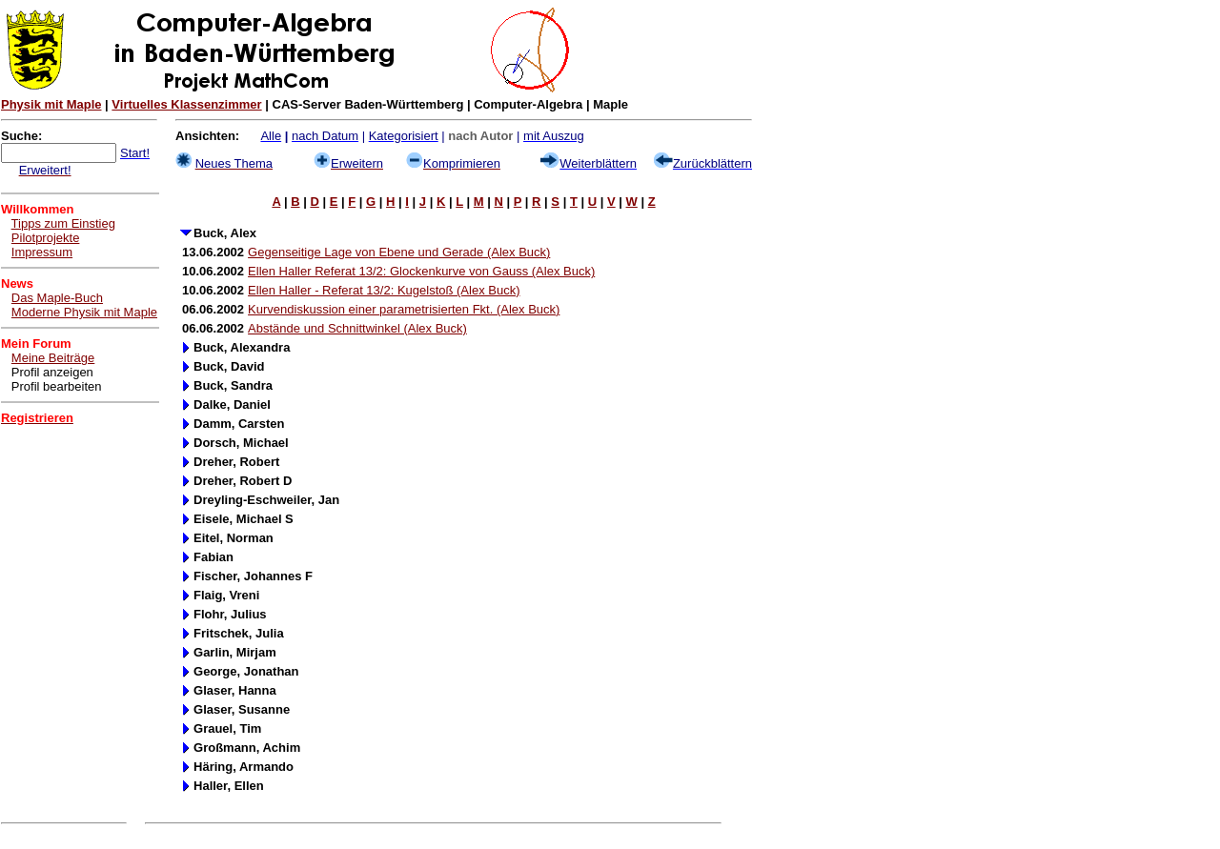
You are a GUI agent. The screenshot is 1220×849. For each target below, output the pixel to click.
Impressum (41, 252)
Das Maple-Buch (57, 298)
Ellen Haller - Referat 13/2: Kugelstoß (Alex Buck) (383, 290)
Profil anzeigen (52, 372)
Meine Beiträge (52, 358)
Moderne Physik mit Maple (84, 312)
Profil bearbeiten (56, 386)
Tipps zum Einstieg (63, 223)
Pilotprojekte (45, 238)
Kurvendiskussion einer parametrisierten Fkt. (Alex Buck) (403, 309)
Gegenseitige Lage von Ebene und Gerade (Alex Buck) (399, 252)
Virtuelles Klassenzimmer (186, 104)
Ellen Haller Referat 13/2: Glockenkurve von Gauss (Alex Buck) (421, 271)
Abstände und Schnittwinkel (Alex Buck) (357, 328)
